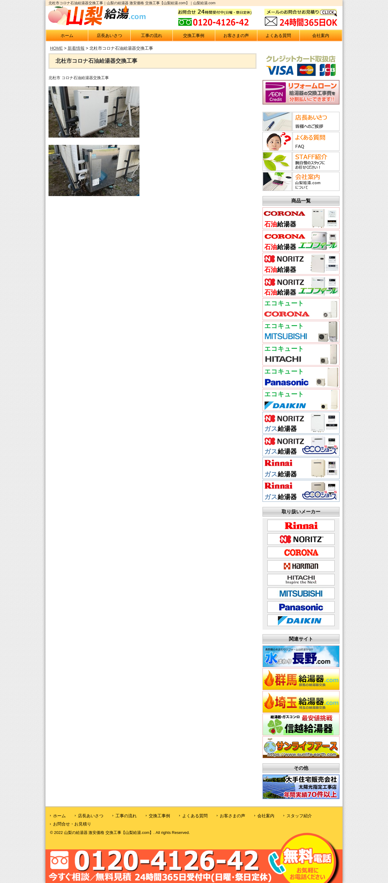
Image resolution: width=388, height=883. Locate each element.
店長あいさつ (109, 35)
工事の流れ (151, 35)
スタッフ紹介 (299, 815)
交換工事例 (193, 35)
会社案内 (320, 35)
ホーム (67, 35)
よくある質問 (278, 35)
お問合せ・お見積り (72, 823)
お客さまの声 (236, 35)
